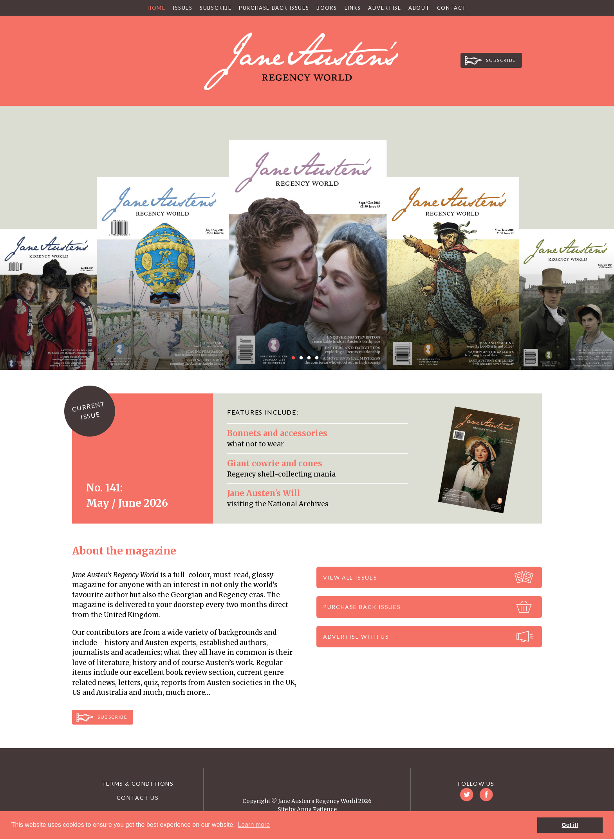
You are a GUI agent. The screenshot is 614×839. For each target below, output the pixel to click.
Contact (451, 8)
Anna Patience (317, 809)
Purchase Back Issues (274, 8)
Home (156, 8)
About (419, 8)
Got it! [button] (570, 825)
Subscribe (216, 8)
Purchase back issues (362, 606)
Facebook (156, 58)
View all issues (350, 577)
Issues (183, 8)
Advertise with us (356, 636)
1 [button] (295, 358)
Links (353, 8)
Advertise (384, 8)
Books (326, 8)
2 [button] (303, 358)
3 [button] (311, 358)
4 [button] (319, 358)
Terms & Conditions (138, 783)
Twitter (133, 58)
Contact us (138, 797)
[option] (307, 238)
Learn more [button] (254, 824)
